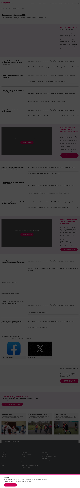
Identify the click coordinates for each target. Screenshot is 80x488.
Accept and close (10, 485)
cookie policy (28, 481)
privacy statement (19, 481)
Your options (21, 485)
